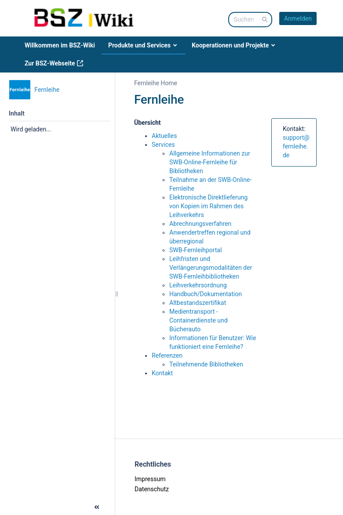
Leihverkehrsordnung (198, 285)
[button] (8, 506)
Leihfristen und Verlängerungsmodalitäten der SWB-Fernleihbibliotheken (210, 267)
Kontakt (162, 373)
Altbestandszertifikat (197, 302)
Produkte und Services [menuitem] (143, 45)
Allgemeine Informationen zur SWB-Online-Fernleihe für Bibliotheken (209, 162)
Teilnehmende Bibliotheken (206, 364)
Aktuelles (164, 135)
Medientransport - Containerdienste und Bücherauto (198, 320)
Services (163, 144)
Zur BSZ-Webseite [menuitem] (54, 63)
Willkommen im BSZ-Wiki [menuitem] (60, 45)
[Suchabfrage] (250, 19)
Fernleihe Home (155, 83)
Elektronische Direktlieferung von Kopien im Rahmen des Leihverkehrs (208, 206)
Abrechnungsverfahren (200, 223)
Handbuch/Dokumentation (205, 293)
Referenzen (167, 355)
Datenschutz (152, 489)
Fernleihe (159, 99)
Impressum (150, 478)
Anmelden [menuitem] (298, 18)
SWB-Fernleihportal (195, 250)
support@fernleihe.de (296, 146)
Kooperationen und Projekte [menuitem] (234, 45)
